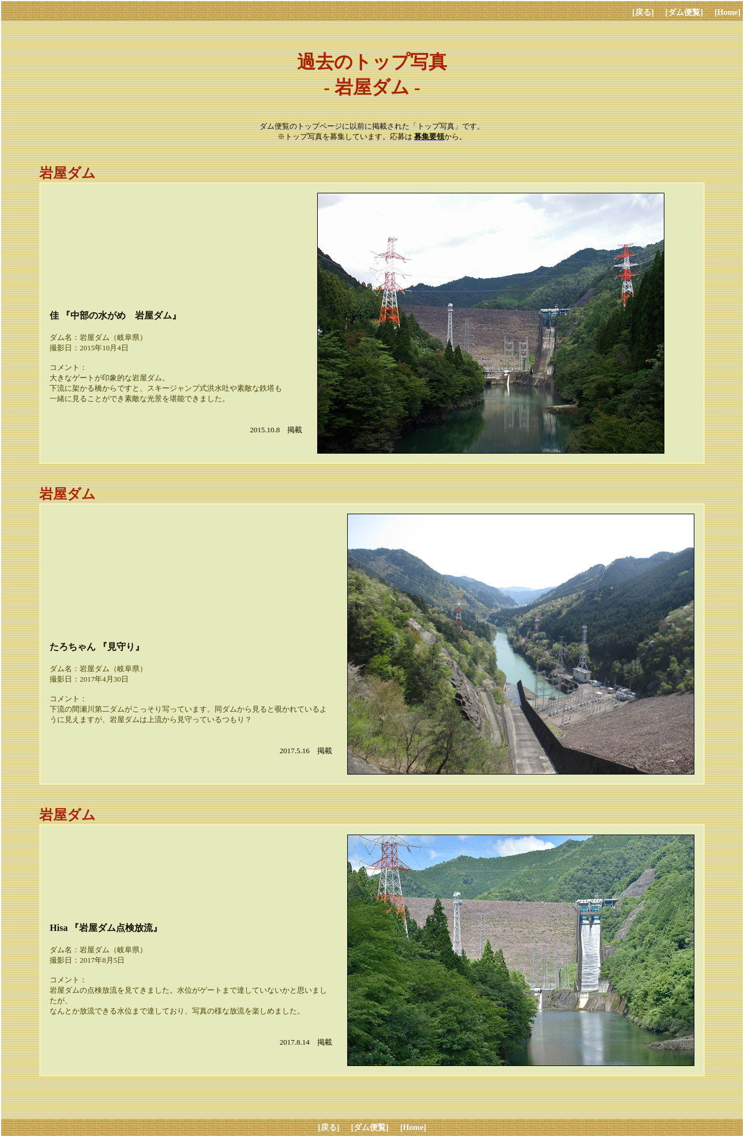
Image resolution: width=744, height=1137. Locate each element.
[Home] (728, 12)
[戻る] (642, 12)
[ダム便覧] (684, 12)
